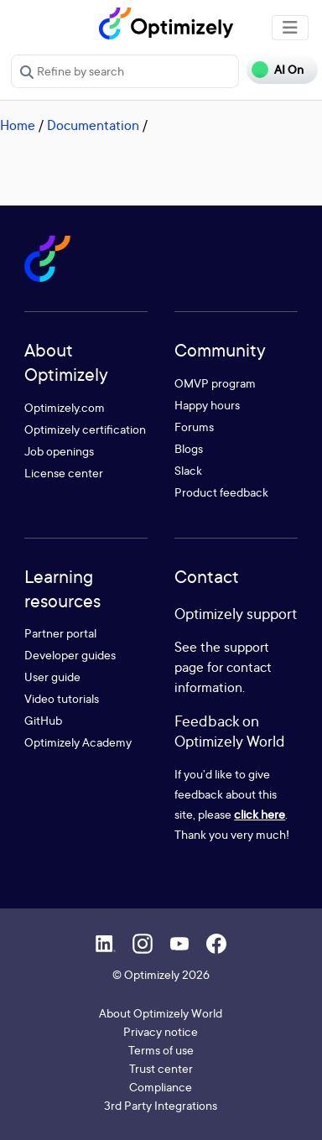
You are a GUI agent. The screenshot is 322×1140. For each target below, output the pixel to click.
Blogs (188, 448)
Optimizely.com (64, 407)
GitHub (43, 720)
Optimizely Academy (78, 742)
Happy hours (207, 405)
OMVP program (215, 383)
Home (17, 125)
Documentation (93, 125)
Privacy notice (160, 1031)
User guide (52, 677)
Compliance (160, 1087)
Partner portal (60, 633)
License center (63, 473)
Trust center (161, 1068)
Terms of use (161, 1050)
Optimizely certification (85, 429)
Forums (194, 427)
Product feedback (221, 492)
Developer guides (70, 655)
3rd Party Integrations (160, 1105)
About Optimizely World (160, 1013)
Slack (188, 470)
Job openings (59, 451)
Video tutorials (61, 698)
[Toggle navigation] (290, 27)
